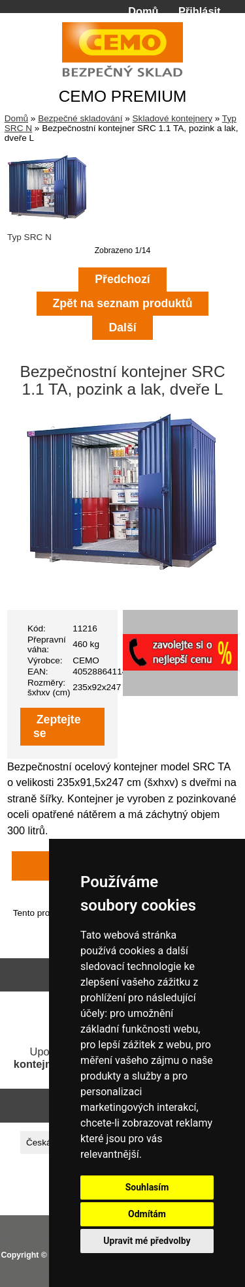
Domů (143, 11)
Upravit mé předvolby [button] (146, 1240)
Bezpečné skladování (80, 118)
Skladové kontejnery (172, 118)
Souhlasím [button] (147, 1187)
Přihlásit (199, 11)
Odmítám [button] (147, 1214)
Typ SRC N (47, 232)
